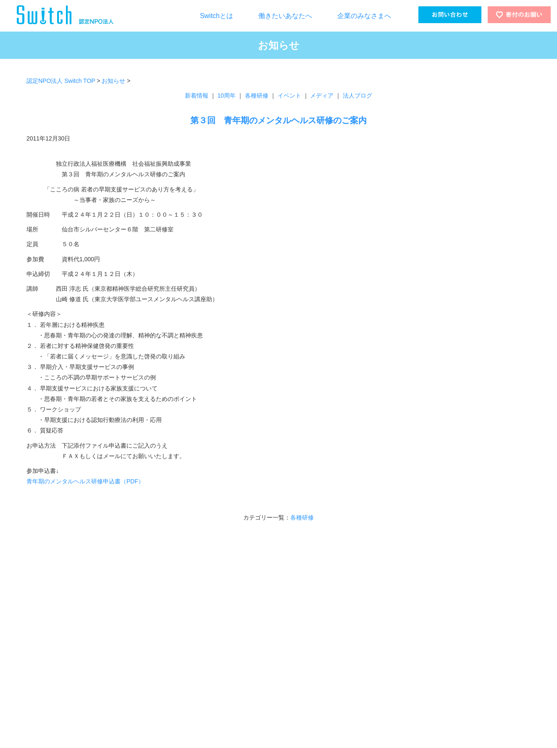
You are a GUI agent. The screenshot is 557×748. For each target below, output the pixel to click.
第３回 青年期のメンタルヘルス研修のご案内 (278, 120)
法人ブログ (357, 95)
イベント (289, 95)
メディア (322, 95)
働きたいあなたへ (285, 15)
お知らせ (113, 80)
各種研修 (256, 95)
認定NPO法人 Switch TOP (60, 80)
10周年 (227, 95)
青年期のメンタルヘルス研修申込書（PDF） (85, 481)
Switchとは (216, 15)
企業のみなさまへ (364, 15)
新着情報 (196, 95)
